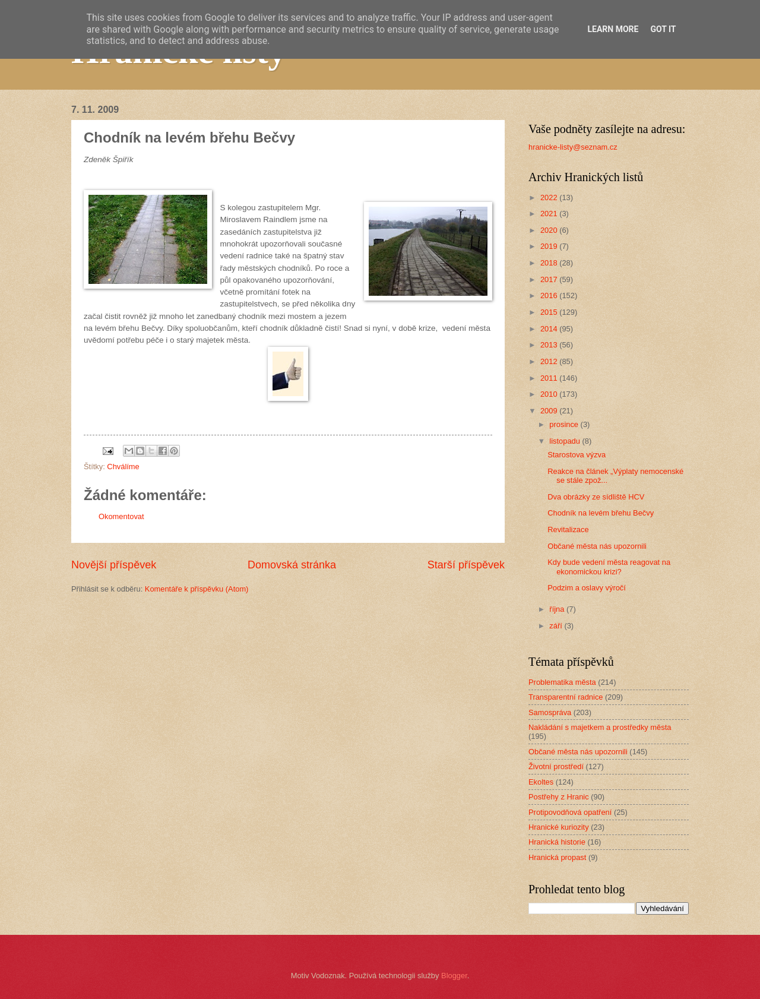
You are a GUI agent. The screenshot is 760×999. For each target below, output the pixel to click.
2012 (549, 361)
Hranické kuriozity (558, 827)
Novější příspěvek (113, 565)
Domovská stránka (292, 565)
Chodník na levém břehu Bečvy (600, 512)
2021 (549, 213)
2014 (549, 328)
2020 (549, 230)
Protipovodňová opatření (570, 812)
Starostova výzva (576, 454)
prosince (564, 424)
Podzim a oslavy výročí (586, 587)
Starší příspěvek (466, 565)
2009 (549, 410)
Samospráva (549, 712)
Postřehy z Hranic (558, 796)
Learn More (612, 29)
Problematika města (562, 682)
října (557, 609)
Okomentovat (121, 516)
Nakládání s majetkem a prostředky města (599, 727)
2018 (549, 262)
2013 (549, 344)
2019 (549, 246)
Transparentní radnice (565, 697)
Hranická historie (556, 841)
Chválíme (123, 466)
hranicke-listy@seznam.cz (573, 147)
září (556, 625)
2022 (549, 197)
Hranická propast (557, 857)
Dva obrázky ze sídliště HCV (595, 496)
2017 (549, 279)
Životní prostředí (556, 766)
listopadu (565, 441)
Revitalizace (567, 529)
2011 (549, 378)
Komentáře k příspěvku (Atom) (197, 588)
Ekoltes (540, 781)
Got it (663, 29)
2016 (549, 295)
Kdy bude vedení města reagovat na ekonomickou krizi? (608, 567)
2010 (549, 394)
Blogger (454, 975)
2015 (549, 312)
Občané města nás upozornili (597, 546)
